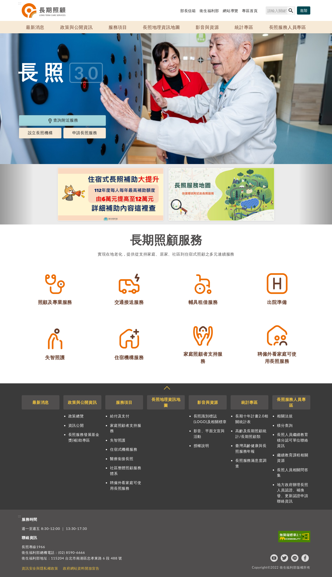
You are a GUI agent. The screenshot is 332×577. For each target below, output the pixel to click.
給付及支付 (119, 416)
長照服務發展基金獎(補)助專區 (83, 437)
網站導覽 (230, 10)
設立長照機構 (40, 132)
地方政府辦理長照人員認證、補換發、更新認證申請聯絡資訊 (292, 492)
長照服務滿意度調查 (250, 463)
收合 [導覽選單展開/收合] (166, 388)
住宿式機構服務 (123, 449)
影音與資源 (207, 27)
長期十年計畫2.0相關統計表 (251, 419)
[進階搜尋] (303, 10)
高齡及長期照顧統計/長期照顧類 (250, 433)
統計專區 (244, 27)
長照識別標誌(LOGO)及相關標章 (210, 419)
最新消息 (35, 27)
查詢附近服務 (63, 120)
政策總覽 (76, 416)
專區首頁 (250, 10)
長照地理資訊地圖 (161, 27)
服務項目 (118, 27)
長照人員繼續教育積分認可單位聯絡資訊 (292, 440)
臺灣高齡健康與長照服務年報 (250, 448)
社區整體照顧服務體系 (125, 470)
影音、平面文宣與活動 (209, 433)
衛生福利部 (209, 10)
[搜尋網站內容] (280, 10)
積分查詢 (285, 425)
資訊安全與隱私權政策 (40, 568)
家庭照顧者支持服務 (125, 428)
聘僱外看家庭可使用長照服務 (125, 485)
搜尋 (263, 11)
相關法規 (285, 416)
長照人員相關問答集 (292, 472)
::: (19, 2)
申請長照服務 (84, 132)
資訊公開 (76, 425)
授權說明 (201, 445)
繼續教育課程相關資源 (292, 458)
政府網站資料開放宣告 (81, 568)
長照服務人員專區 (287, 27)
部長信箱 (188, 10)
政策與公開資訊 (76, 27)
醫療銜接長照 (121, 458)
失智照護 (118, 440)
